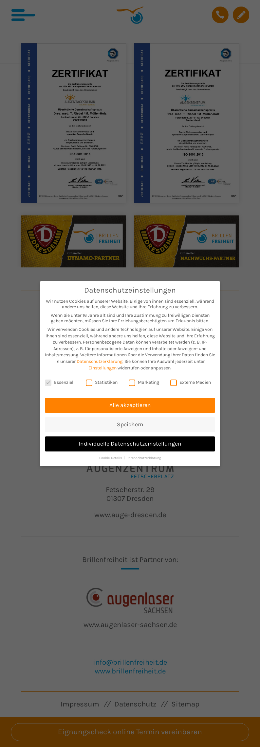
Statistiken (102, 380)
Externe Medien (190, 380)
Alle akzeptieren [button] (130, 402)
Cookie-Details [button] (111, 455)
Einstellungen (102, 365)
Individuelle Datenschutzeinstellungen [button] (130, 441)
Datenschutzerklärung (99, 359)
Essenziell (60, 380)
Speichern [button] (130, 422)
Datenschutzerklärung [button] (143, 455)
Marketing (144, 380)
